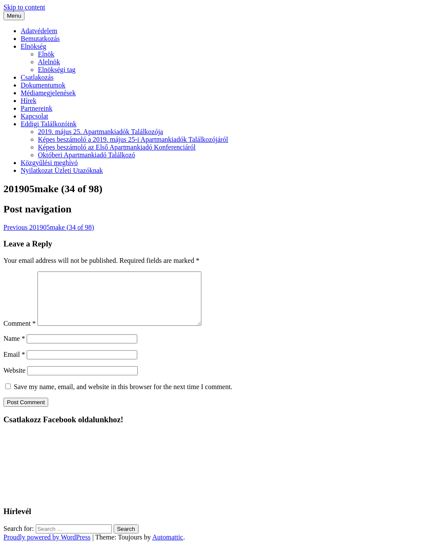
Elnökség (33, 46)
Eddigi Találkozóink (49, 124)
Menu (14, 15)
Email (14, 364)
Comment (19, 333)
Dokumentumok (43, 85)
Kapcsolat (34, 116)
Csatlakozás (37, 77)
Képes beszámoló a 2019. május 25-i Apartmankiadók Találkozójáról (133, 139)
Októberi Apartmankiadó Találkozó (86, 155)
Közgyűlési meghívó (49, 162)
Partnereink (36, 108)
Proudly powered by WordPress (46, 547)
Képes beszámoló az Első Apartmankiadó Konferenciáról (117, 147)
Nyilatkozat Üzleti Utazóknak (62, 170)
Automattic (167, 547)
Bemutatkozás (40, 38)
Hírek (28, 100)
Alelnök (49, 61)
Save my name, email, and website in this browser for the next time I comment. (123, 397)
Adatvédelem (39, 30)
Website (14, 380)
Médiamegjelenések (48, 93)
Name (14, 348)
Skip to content (24, 7)
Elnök (46, 54)
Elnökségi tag (57, 69)
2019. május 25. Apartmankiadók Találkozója (100, 131)
